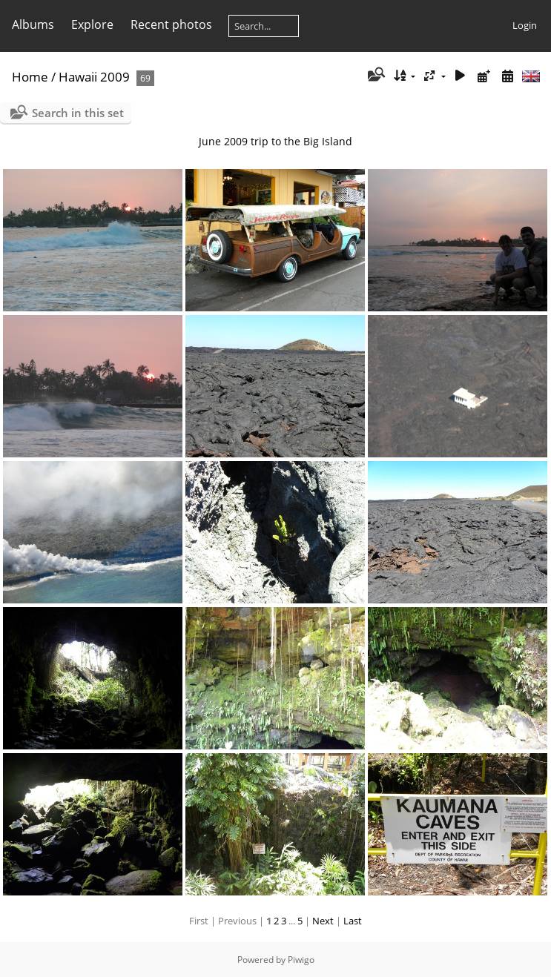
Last (352, 920)
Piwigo (301, 959)
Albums (33, 24)
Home (30, 76)
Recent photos (171, 24)
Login (524, 25)
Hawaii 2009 (94, 76)
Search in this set (78, 112)
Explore (92, 24)
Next (323, 920)
